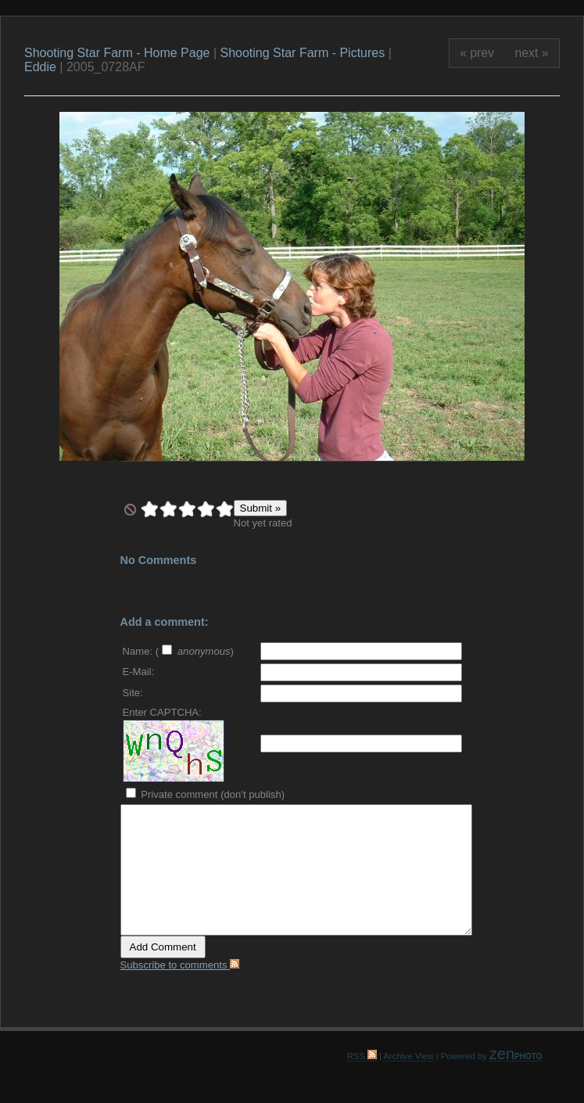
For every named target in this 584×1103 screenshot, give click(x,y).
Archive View (408, 1056)
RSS (362, 1056)
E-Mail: (139, 671)
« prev (477, 52)
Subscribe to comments (180, 965)
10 (225, 509)
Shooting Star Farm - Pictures (304, 52)
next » (532, 52)
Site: (133, 693)
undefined (130, 509)
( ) (195, 651)
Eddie (40, 67)
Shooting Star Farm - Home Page (117, 52)
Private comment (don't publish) (205, 794)
